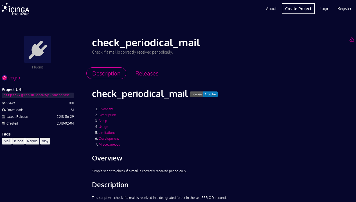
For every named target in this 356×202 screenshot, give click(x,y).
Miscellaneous (109, 144)
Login (324, 8)
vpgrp (11, 78)
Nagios (32, 141)
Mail (7, 141)
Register (344, 8)
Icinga (18, 141)
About (271, 8)
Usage (103, 127)
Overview (106, 109)
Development (109, 138)
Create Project (298, 8)
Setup (103, 121)
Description (107, 115)
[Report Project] (351, 39)
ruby (45, 141)
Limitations (107, 132)
